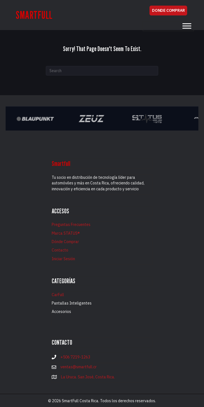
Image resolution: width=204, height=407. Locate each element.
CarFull (58, 294)
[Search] (102, 71)
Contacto (60, 250)
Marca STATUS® (66, 233)
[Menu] (187, 26)
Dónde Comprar (65, 241)
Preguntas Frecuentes (71, 224)
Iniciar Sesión (63, 258)
